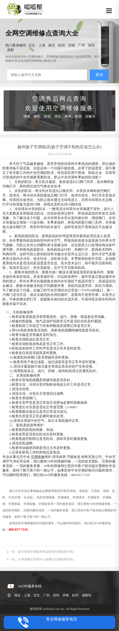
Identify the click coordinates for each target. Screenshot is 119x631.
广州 (81, 45)
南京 (51, 45)
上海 (41, 45)
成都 (10, 50)
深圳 (91, 45)
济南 (71, 45)
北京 (31, 45)
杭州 (61, 45)
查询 (99, 75)
